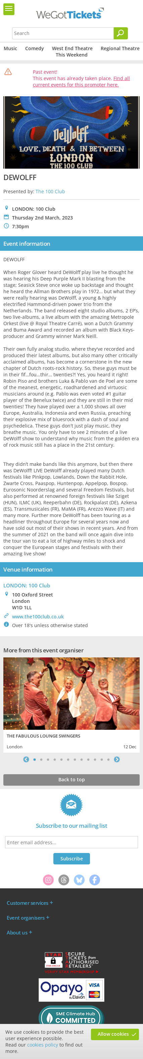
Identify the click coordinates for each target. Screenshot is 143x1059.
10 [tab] (95, 759)
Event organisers (25, 917)
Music (10, 48)
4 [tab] (54, 759)
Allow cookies (113, 1034)
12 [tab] (108, 759)
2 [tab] (41, 759)
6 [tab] (68, 759)
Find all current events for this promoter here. (81, 81)
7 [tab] (75, 759)
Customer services (27, 902)
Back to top (71, 779)
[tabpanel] (71, 704)
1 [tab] (34, 759)
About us (17, 932)
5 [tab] (61, 759)
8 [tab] (81, 759)
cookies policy (42, 1044)
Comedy (34, 48)
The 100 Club (50, 191)
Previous (26, 759)
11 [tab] (101, 759)
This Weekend (72, 55)
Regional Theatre (120, 48)
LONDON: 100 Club (26, 585)
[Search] (121, 33)
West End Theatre (72, 48)
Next (116, 759)
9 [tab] (88, 759)
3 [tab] (48, 759)
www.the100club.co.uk (38, 616)
